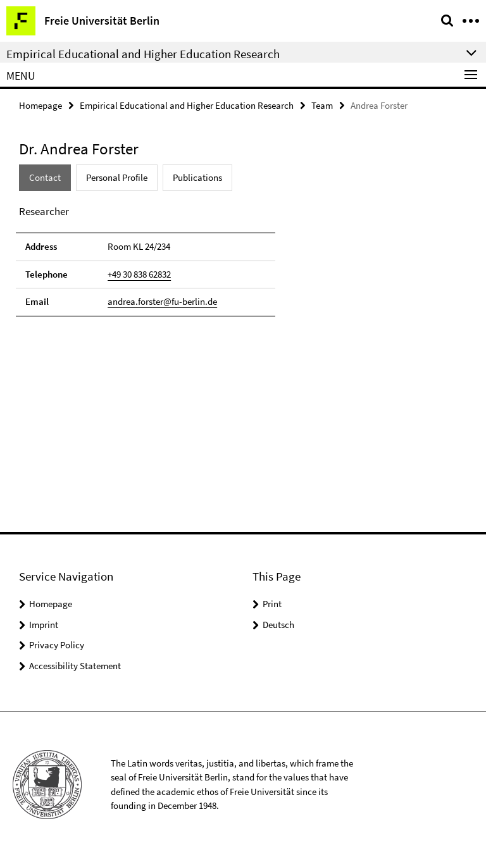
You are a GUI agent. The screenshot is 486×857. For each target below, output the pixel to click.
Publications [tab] (197, 177)
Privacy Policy (56, 645)
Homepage (40, 105)
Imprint (43, 625)
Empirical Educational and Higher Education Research (187, 105)
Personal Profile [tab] (116, 177)
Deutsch (278, 625)
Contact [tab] (45, 177)
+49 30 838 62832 (139, 274)
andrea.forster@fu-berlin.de (162, 301)
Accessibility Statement (75, 666)
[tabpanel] (145, 260)
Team (322, 105)
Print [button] (272, 604)
